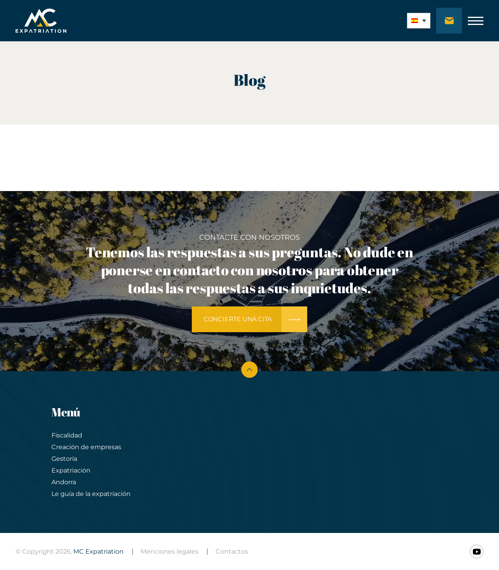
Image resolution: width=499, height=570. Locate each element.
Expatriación (70, 470)
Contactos (232, 551)
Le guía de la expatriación (91, 493)
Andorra (63, 482)
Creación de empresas (86, 447)
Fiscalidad (66, 435)
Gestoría (64, 458)
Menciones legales (169, 551)
